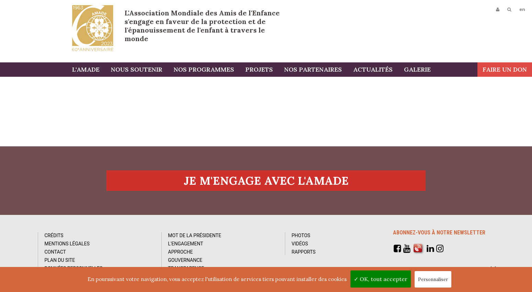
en (522, 9)
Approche (180, 252)
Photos (301, 235)
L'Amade (92, 28)
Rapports (304, 252)
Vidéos (300, 243)
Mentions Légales (67, 243)
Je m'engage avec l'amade (266, 180)
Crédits (54, 235)
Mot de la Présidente (194, 235)
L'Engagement (185, 243)
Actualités (373, 69)
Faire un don (505, 69)
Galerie (417, 69)
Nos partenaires (313, 69)
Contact (55, 252)
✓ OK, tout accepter (380, 279)
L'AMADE (86, 69)
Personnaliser (433, 279)
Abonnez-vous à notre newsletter (439, 232)
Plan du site (60, 260)
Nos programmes (204, 69)
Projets (259, 69)
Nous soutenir (136, 69)
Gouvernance (185, 260)
